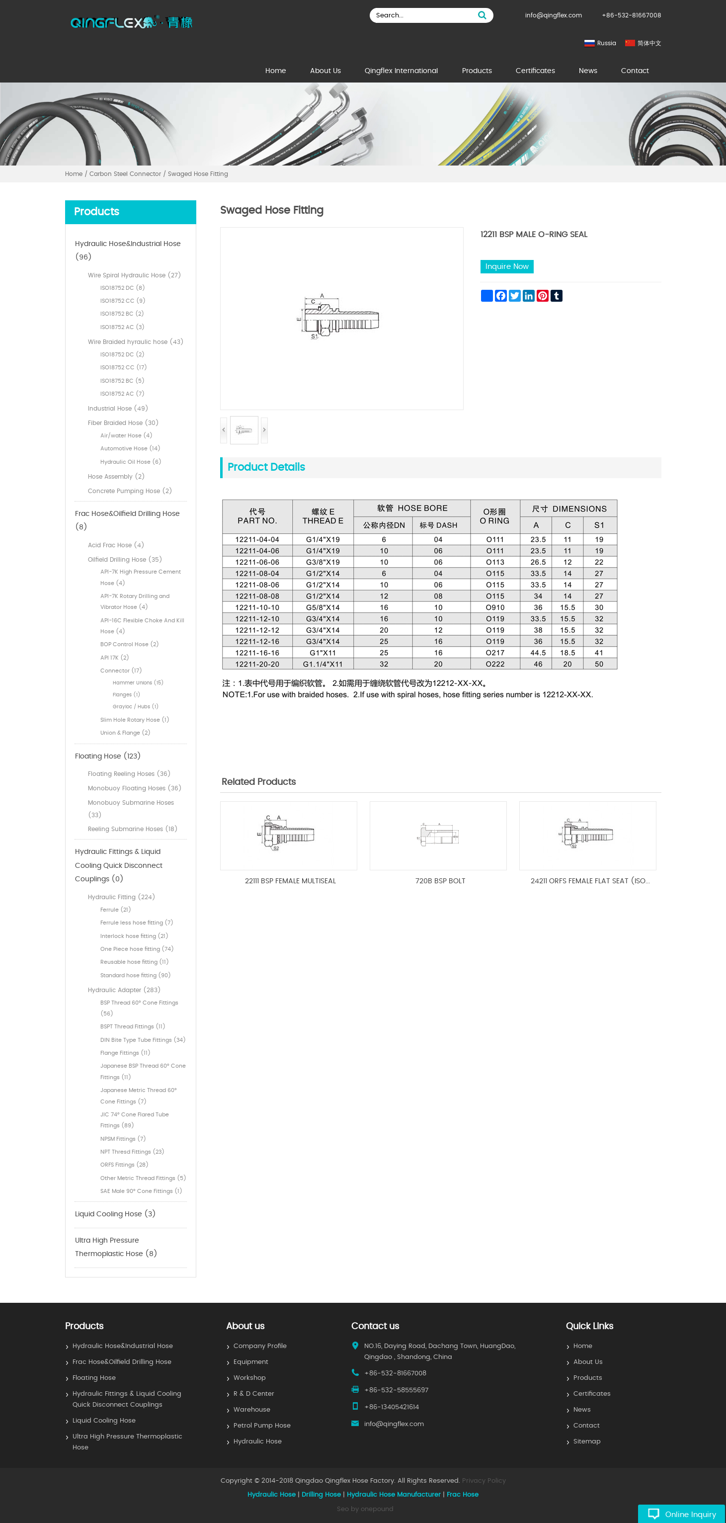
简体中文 (649, 43)
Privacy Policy (484, 1481)
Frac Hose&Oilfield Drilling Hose (122, 1362)
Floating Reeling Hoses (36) (129, 774)
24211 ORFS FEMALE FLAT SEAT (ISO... (590, 881)
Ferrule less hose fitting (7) (136, 923)
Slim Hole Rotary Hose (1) (134, 720)
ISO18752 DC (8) (122, 288)
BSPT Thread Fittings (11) (132, 1026)
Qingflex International (401, 71)
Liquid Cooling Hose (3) (115, 1214)
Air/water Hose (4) (126, 435)
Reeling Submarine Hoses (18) (133, 829)
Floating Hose (94, 1378)
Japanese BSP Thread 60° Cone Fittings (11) (143, 1071)
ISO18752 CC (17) (123, 367)
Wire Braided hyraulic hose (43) (136, 342)
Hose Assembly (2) (116, 477)
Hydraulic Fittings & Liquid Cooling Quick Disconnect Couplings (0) (118, 865)
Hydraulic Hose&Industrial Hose (123, 1346)
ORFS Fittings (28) (124, 1165)
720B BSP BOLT (440, 881)
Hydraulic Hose (258, 1441)
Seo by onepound (365, 1509)
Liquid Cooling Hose (104, 1421)
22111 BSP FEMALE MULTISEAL (290, 881)
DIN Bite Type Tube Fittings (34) (143, 1040)
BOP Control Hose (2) (129, 644)
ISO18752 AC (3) (122, 327)
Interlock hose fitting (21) (134, 936)
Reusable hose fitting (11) (134, 962)
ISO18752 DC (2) (122, 354)
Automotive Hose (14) (130, 448)
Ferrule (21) (115, 910)
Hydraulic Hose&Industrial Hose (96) (128, 251)
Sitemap (587, 1441)
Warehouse (252, 1410)
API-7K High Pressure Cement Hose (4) (140, 577)
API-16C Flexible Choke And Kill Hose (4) (142, 626)
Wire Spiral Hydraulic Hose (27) (134, 275)
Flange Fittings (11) (125, 1053)
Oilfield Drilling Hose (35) (125, 560)
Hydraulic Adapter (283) (124, 990)
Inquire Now (507, 266)
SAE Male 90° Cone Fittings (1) (141, 1191)
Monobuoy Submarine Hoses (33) (131, 809)
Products (477, 71)
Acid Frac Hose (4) (116, 545)
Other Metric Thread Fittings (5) (143, 1178)
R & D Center (254, 1394)
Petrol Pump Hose (262, 1426)
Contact (635, 71)
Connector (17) (121, 671)
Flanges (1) (127, 694)
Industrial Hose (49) (118, 409)
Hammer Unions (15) (138, 682)
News (588, 71)
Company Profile (260, 1346)
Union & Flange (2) (125, 733)
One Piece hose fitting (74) (137, 949)
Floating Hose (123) (108, 756)
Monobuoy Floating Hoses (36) (135, 788)
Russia (606, 43)
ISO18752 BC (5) (122, 381)
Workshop (250, 1378)
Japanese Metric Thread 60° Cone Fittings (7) (138, 1096)
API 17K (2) (114, 658)
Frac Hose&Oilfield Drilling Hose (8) (127, 520)
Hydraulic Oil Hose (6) (130, 462)
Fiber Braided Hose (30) (123, 423)
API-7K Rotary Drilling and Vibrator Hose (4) (134, 601)
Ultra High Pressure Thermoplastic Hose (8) (116, 1247)
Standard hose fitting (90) (135, 975)
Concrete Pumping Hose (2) (130, 491)
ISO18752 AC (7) (122, 394)
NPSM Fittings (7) (123, 1139)
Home (275, 71)
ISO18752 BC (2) (122, 314)
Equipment (251, 1362)
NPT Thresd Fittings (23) (132, 1152)
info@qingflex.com (553, 15)
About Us (325, 71)
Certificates (535, 71)
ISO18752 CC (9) (123, 301)
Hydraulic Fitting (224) (122, 897)
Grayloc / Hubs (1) (136, 706)
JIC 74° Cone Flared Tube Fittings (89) (134, 1120)
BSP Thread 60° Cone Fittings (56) (139, 1008)
